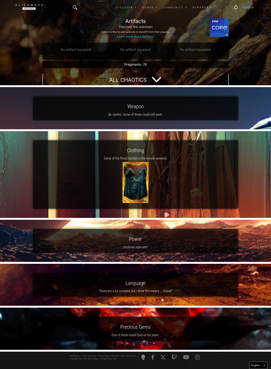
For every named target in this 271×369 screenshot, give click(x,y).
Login (249, 7)
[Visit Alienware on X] (163, 357)
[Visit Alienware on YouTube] (186, 357)
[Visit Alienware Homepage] (143, 357)
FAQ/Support (75, 356)
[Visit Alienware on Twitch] (174, 357)
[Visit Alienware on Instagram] (197, 357)
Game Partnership (128, 356)
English (255, 365)
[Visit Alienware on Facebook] (152, 357)
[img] (75, 7)
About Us (115, 356)
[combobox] (258, 365)
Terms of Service (89, 356)
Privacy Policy (103, 356)
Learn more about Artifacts (135, 36)
